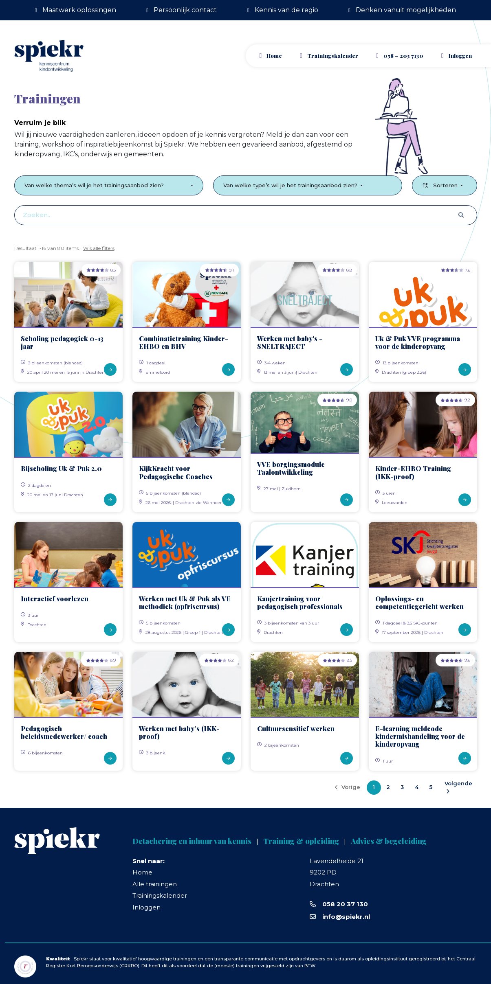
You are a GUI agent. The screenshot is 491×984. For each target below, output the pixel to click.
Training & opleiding (301, 841)
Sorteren (440, 185)
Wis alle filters (98, 248)
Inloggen (146, 907)
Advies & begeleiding (389, 841)
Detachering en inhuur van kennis (191, 841)
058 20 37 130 (345, 904)
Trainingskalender (332, 55)
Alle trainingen (154, 884)
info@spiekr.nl (346, 916)
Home (274, 55)
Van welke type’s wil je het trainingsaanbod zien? (291, 185)
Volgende (458, 787)
